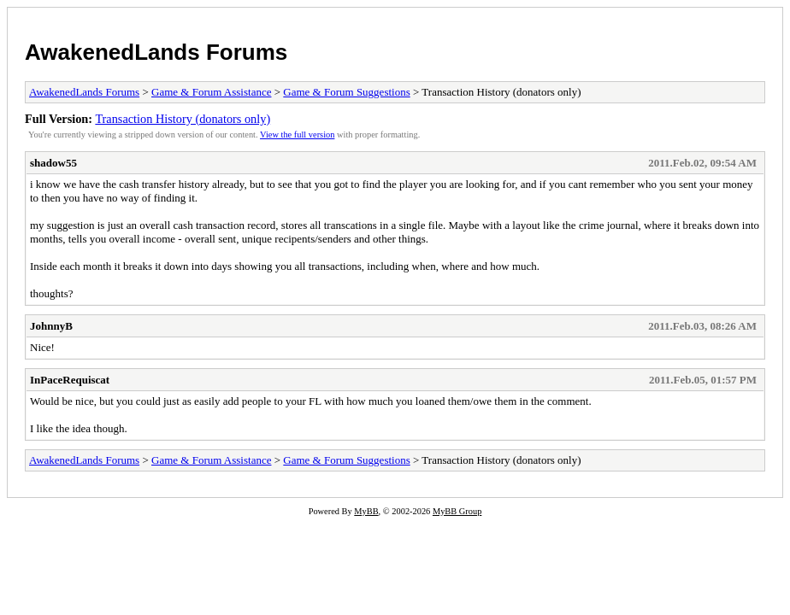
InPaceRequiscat (69, 379)
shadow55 (53, 162)
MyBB (366, 511)
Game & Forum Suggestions (346, 91)
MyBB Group (457, 511)
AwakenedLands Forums (156, 52)
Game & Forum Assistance (211, 91)
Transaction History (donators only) (182, 119)
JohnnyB (51, 325)
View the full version (297, 134)
